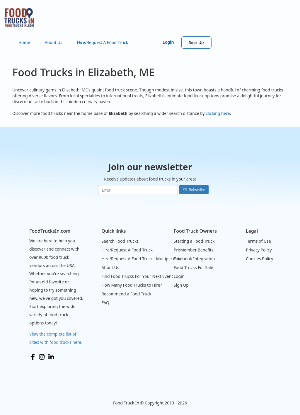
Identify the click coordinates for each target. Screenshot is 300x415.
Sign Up (196, 42)
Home (24, 42)
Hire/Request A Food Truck (102, 42)
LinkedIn (51, 357)
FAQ (105, 302)
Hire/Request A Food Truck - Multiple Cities (142, 258)
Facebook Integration (194, 258)
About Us (53, 42)
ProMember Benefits (194, 250)
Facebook (33, 357)
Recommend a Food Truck (126, 294)
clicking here (218, 113)
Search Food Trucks (120, 241)
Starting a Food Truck (194, 241)
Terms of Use (258, 241)
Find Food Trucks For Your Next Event (137, 276)
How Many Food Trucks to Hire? (131, 285)
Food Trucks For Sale (193, 267)
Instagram (42, 357)
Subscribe (197, 190)
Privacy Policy (259, 250)
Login (168, 42)
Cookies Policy (259, 258)
